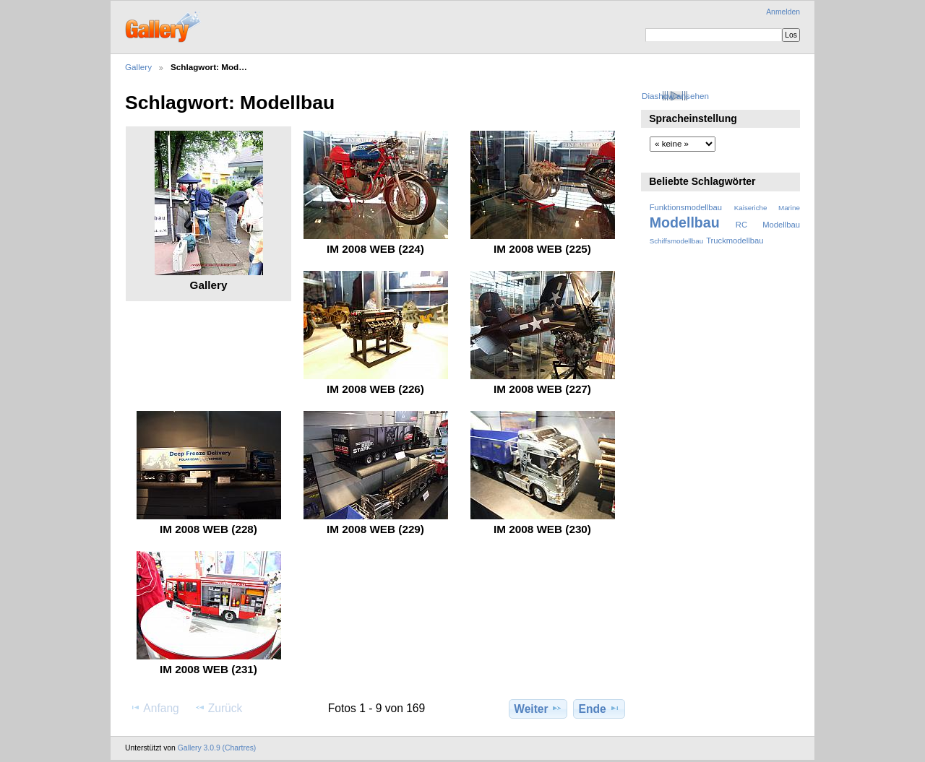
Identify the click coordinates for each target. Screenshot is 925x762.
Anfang (154, 707)
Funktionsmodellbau (686, 207)
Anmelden (783, 12)
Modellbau (685, 222)
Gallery (138, 67)
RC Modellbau (768, 224)
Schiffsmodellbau (677, 241)
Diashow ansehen (675, 95)
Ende (599, 708)
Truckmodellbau (734, 240)
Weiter (538, 708)
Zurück (218, 707)
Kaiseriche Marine (767, 208)
